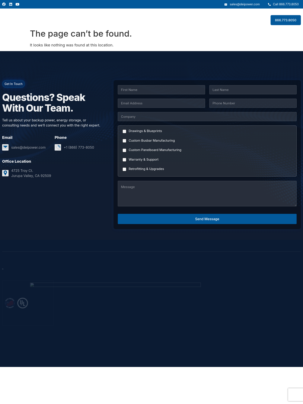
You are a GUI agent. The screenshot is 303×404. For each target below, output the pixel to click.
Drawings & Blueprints (145, 131)
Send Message (207, 219)
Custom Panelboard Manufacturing (155, 150)
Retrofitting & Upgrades (146, 169)
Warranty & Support (144, 159)
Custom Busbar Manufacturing (152, 140)
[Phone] (253, 103)
